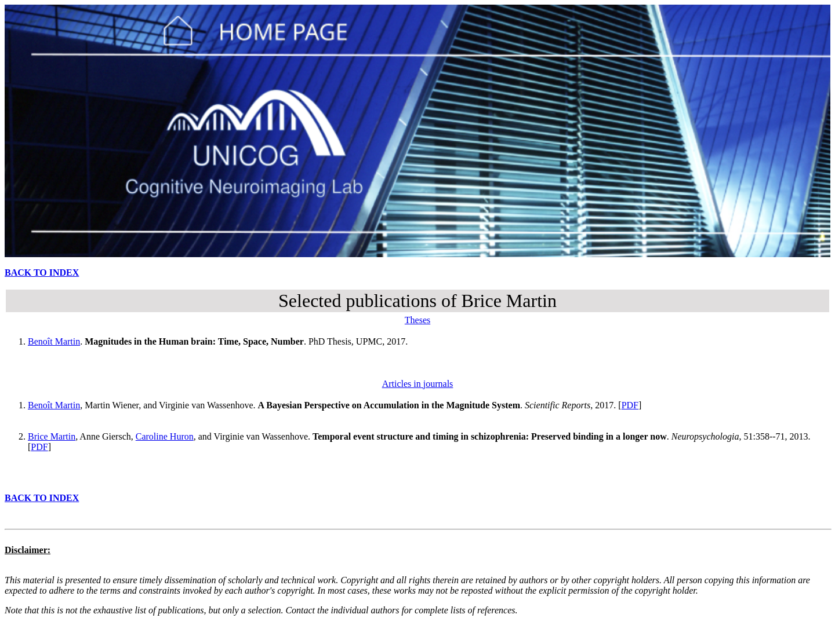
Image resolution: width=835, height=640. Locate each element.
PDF (630, 405)
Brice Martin (51, 436)
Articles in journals (417, 384)
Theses (417, 320)
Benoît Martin (54, 341)
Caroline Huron (165, 436)
